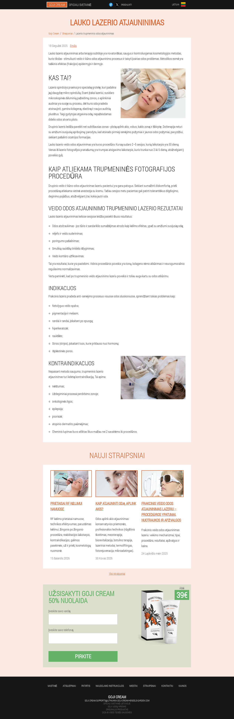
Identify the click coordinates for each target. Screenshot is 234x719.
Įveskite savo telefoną (61, 629)
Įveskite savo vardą (59, 611)
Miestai (133, 686)
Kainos (182, 686)
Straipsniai (149, 686)
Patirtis (85, 686)
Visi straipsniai (117, 573)
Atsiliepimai (69, 686)
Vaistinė (52, 686)
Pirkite (83, 656)
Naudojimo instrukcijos (110, 686)
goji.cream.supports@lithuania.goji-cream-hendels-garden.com (117, 700)
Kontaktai (167, 686)
